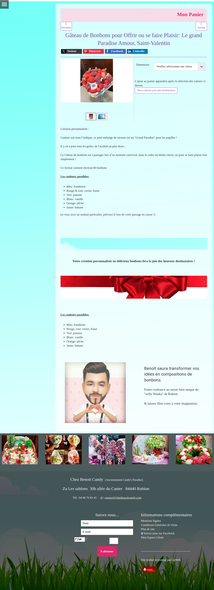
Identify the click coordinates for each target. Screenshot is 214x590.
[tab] (103, 468)
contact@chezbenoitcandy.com (123, 497)
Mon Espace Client (152, 537)
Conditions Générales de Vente (159, 525)
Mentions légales (151, 520)
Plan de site (147, 529)
